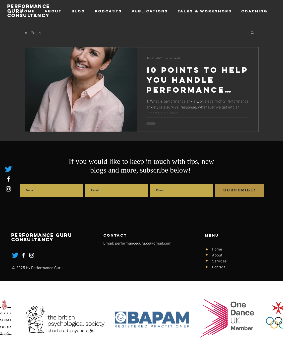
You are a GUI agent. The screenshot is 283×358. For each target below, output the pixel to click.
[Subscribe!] (239, 190)
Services (219, 261)
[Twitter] (8, 169)
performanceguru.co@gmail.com (143, 243)
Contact (218, 267)
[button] (252, 33)
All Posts (33, 32)
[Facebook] (8, 179)
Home (217, 249)
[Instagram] (8, 188)
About (217, 255)
